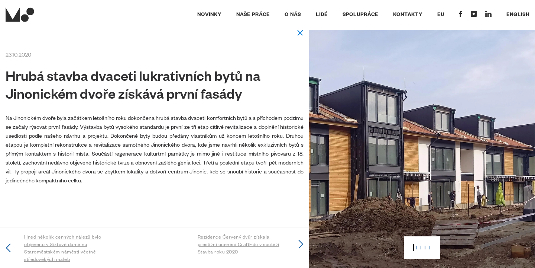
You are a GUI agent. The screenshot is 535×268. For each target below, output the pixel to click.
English (517, 13)
